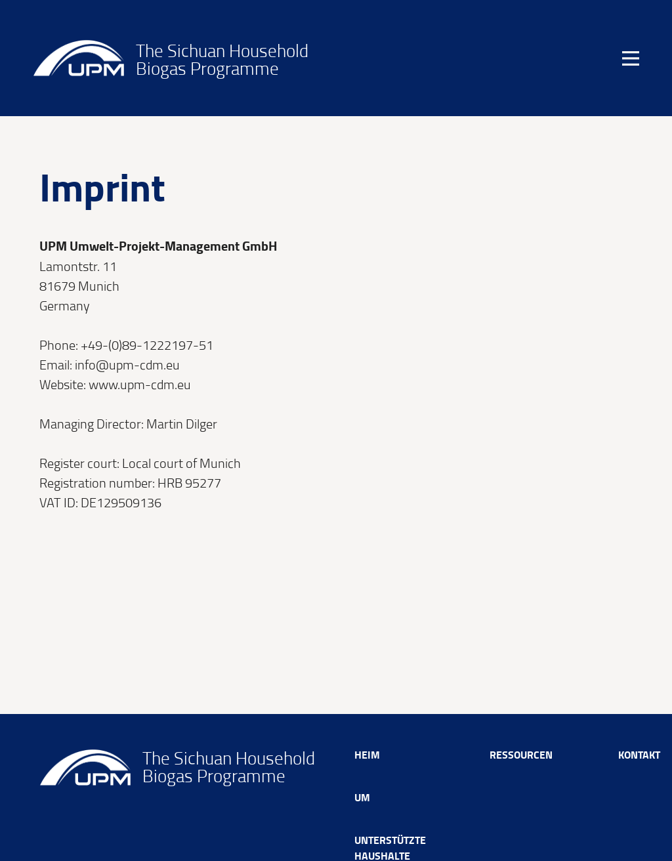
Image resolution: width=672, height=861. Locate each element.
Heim (367, 754)
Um (362, 797)
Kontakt (639, 754)
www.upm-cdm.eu (140, 384)
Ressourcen (521, 754)
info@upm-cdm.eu (127, 364)
